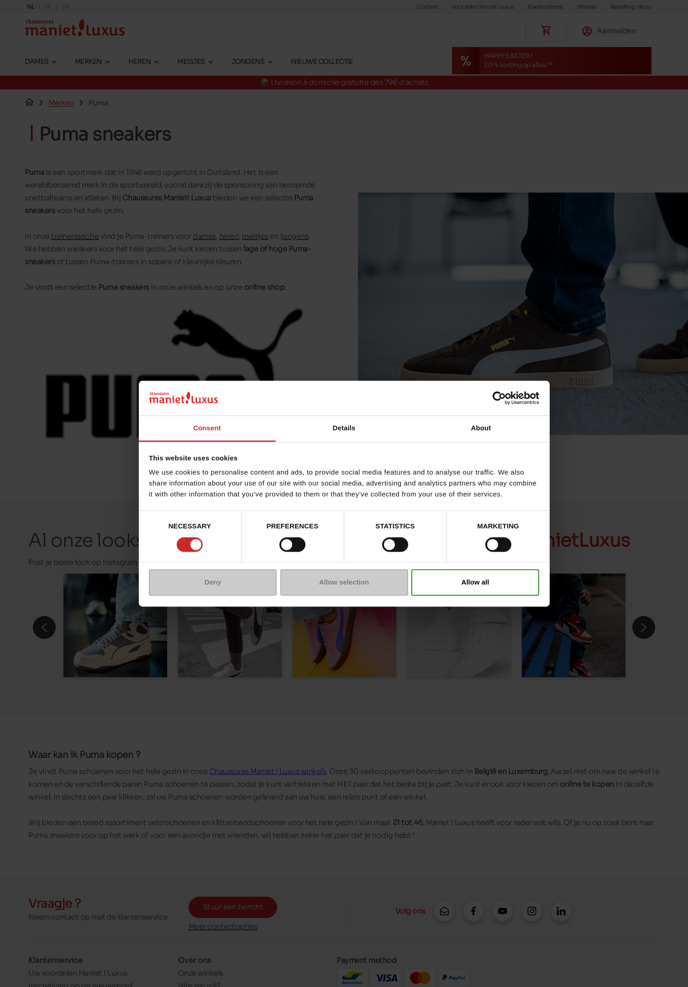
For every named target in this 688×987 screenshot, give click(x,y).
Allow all (475, 582)
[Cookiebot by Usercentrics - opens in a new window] (499, 398)
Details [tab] (344, 428)
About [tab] (481, 428)
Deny (213, 582)
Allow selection (344, 582)
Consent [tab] (207, 428)
